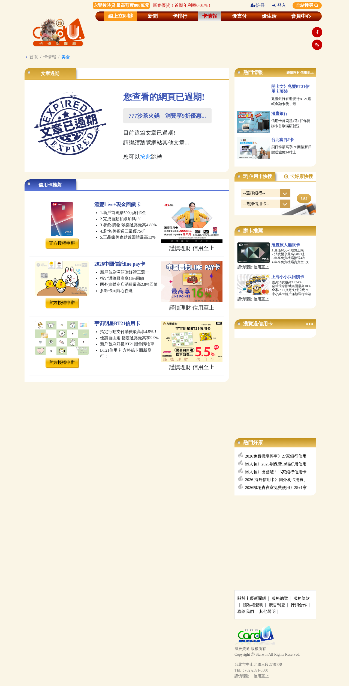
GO (304, 198)
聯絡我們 (245, 611)
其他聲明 (267, 611)
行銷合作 (299, 605)
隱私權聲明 (253, 605)
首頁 (33, 57)
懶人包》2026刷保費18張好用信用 (275, 464)
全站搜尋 (307, 5)
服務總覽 (280, 598)
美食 (65, 57)
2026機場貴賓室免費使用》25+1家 (276, 487)
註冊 (258, 5)
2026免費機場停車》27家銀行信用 (275, 456)
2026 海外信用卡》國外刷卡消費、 (276, 479)
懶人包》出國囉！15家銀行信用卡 (275, 472)
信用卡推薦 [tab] (50, 185)
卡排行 (180, 16)
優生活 (269, 16)
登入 (279, 5)
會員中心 (301, 16)
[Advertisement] (275, 382)
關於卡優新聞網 (251, 598)
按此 (145, 157)
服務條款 (301, 598)
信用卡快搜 (257, 176)
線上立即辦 (120, 16)
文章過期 (50, 73)
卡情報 (209, 16)
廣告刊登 (277, 605)
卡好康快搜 (298, 176)
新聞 (153, 16)
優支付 (239, 16)
